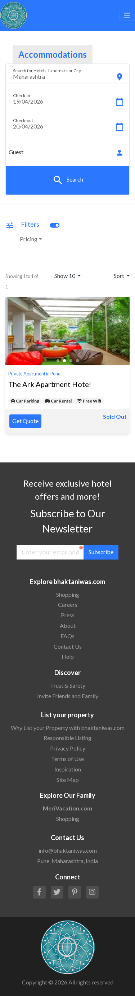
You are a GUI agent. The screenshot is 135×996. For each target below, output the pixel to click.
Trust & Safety (67, 685)
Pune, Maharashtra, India (67, 860)
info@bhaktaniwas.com (68, 850)
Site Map (68, 779)
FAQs (67, 635)
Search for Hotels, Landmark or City (47, 70)
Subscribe (101, 551)
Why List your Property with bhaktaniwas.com (68, 727)
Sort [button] (119, 275)
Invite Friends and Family (67, 695)
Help (68, 656)
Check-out (23, 120)
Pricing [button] (28, 238)
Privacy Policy (67, 748)
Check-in (21, 95)
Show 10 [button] (65, 275)
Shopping (67, 594)
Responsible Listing (67, 737)
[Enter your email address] (50, 552)
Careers (67, 604)
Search (67, 180)
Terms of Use (67, 758)
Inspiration (67, 769)
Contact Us (68, 646)
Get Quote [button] (25, 420)
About (68, 625)
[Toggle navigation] (127, 15)
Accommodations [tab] (52, 54)
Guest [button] (16, 151)
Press (68, 615)
